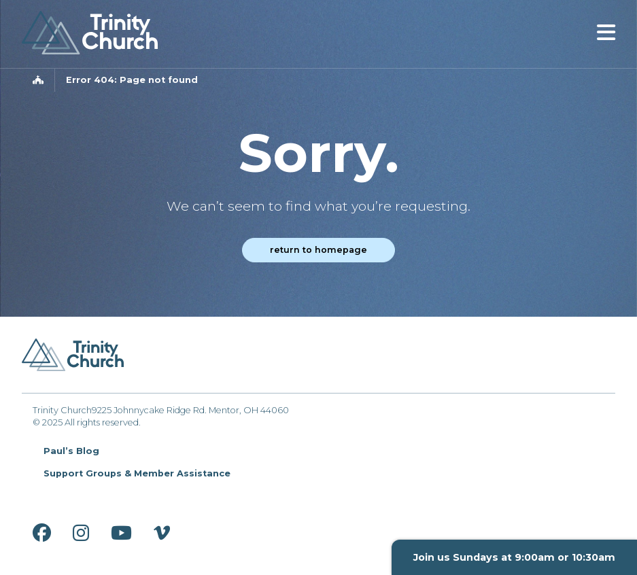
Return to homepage (318, 250)
